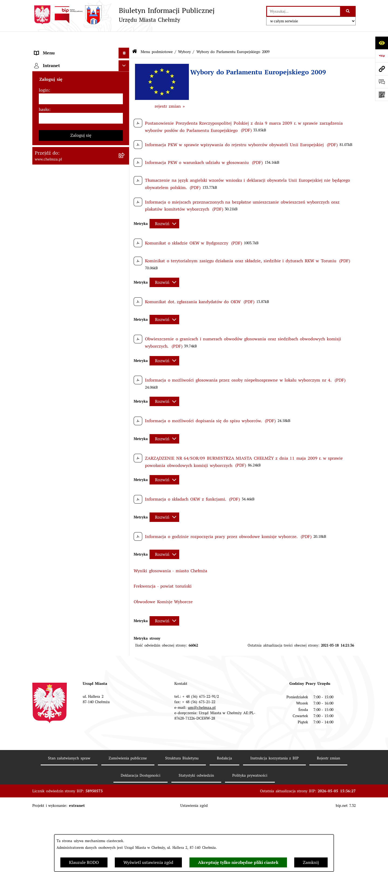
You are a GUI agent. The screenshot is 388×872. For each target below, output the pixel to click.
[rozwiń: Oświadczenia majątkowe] (125, 766)
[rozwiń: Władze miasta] (125, 92)
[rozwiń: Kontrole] (125, 795)
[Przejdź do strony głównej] (123, 14)
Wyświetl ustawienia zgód (148, 862)
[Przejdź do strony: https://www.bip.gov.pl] (381, 55)
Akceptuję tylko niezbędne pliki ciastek (238, 862)
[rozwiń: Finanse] (125, 249)
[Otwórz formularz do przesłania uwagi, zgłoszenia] (381, 81)
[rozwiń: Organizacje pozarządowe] (125, 731)
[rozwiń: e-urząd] (125, 120)
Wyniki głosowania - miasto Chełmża (170, 556)
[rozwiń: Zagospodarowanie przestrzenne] (125, 809)
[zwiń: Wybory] (125, 277)
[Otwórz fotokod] (381, 94)
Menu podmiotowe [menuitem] (53, 49)
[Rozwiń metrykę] (164, 209)
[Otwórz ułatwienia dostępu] (381, 42)
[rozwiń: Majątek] (125, 235)
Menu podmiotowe (157, 37)
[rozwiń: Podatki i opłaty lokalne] (125, 263)
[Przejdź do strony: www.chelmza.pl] (381, 68)
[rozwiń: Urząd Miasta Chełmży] (125, 106)
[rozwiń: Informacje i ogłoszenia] (125, 780)
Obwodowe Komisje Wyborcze (163, 587)
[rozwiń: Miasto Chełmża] (125, 78)
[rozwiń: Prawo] (125, 149)
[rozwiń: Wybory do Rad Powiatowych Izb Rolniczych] (125, 682)
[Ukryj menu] (124, 38)
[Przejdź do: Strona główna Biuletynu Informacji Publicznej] (134, 37)
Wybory (184, 37)
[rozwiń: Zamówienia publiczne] (125, 178)
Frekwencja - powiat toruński (163, 572)
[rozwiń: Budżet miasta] (125, 206)
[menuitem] (80, 63)
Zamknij (311, 862)
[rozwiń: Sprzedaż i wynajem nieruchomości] (125, 192)
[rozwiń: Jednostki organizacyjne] (125, 163)
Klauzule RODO (84, 862)
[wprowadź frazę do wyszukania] (303, 11)
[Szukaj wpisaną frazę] (348, 11)
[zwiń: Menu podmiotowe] (125, 49)
